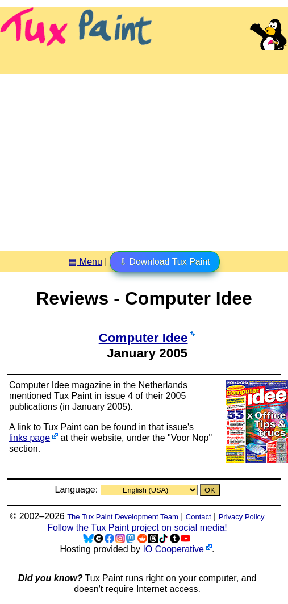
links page (29, 438)
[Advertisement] (144, 158)
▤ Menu (85, 261)
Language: (77, 489)
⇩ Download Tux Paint (164, 261)
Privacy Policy (242, 517)
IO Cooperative (173, 549)
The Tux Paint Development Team (122, 517)
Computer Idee (143, 338)
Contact (198, 517)
